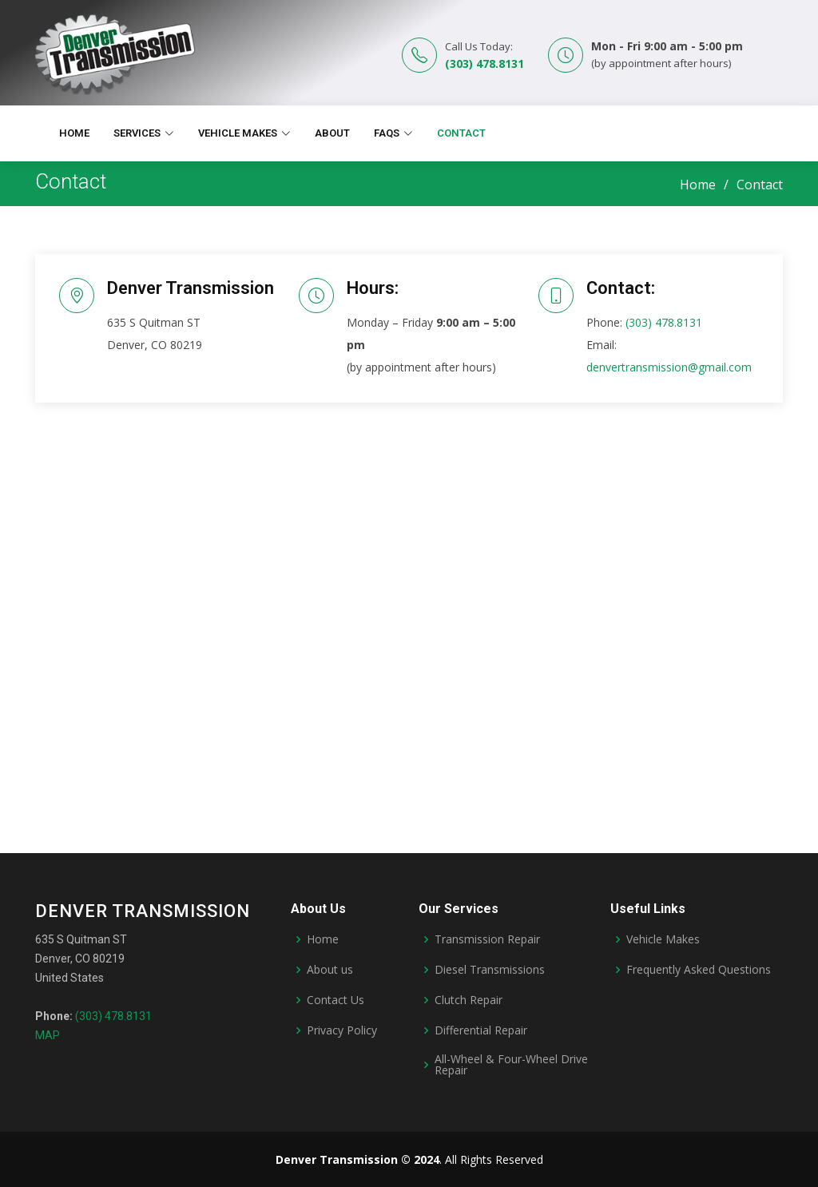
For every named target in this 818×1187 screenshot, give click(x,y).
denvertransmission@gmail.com (669, 367)
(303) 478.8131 (484, 63)
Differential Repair (481, 1030)
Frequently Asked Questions (698, 969)
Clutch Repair (468, 1000)
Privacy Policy (342, 1030)
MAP (47, 1035)
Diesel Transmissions (490, 969)
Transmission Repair (487, 939)
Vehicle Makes (663, 939)
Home (74, 133)
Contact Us (335, 1000)
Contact (461, 133)
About (332, 133)
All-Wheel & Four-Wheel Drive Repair (511, 1065)
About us (330, 969)
